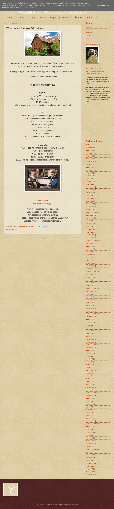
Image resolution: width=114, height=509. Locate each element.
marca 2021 (89, 198)
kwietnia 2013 (90, 409)
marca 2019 (89, 257)
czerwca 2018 (90, 277)
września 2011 (90, 452)
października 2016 (91, 314)
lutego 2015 (89, 362)
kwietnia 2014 (90, 376)
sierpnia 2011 (90, 455)
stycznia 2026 (90, 144)
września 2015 (90, 347)
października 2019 (91, 240)
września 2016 (90, 316)
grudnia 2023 (90, 161)
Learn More (100, 5)
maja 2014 (89, 373)
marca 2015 (89, 359)
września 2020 (90, 215)
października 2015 (91, 345)
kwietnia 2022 (90, 181)
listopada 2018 (90, 268)
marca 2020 (89, 232)
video (42, 17)
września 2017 (90, 291)
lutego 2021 (89, 201)
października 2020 (91, 212)
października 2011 (91, 449)
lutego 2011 (89, 469)
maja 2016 (89, 325)
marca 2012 (89, 438)
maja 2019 (89, 252)
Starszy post (76, 238)
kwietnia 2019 (90, 254)
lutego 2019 (89, 260)
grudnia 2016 (90, 308)
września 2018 (90, 274)
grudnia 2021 (90, 187)
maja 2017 (89, 294)
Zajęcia (88, 35)
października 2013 (91, 393)
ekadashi (66, 17)
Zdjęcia (88, 38)
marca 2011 (89, 466)
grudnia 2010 (90, 474)
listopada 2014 (90, 367)
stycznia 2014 (90, 384)
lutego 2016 (89, 333)
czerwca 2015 (90, 353)
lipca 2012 (89, 429)
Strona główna (43, 238)
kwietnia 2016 (90, 328)
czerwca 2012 (90, 432)
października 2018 (91, 271)
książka (53, 17)
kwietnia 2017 (90, 297)
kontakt (79, 17)
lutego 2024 (89, 156)
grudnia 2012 (90, 421)
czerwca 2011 (90, 457)
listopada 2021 (90, 190)
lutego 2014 (89, 381)
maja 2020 (89, 226)
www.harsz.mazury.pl (42, 204)
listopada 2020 (90, 209)
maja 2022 (89, 178)
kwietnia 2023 (90, 170)
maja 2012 (89, 435)
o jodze (20, 17)
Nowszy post (9, 238)
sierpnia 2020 (90, 218)
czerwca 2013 (90, 404)
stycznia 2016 (90, 336)
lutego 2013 (89, 415)
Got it (109, 5)
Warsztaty (14, 229)
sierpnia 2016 (90, 319)
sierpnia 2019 (90, 246)
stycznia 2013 (90, 418)
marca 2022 (89, 184)
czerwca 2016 (90, 322)
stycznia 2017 (90, 305)
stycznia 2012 (90, 440)
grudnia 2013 (90, 387)
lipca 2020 (89, 221)
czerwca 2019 (90, 249)
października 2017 (91, 288)
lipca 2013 (89, 401)
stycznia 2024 (90, 159)
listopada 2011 (90, 446)
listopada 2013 (90, 390)
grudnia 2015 (90, 339)
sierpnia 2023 (90, 167)
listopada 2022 (90, 175)
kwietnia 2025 (90, 147)
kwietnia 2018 (90, 283)
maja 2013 (89, 407)
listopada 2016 (90, 311)
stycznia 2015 (90, 364)
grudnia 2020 (90, 207)
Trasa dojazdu (42, 201)
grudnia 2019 (90, 235)
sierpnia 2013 (90, 398)
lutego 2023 (89, 173)
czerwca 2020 (90, 223)
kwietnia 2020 (90, 229)
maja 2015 (89, 356)
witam (10, 17)
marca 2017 (89, 300)
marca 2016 (89, 331)
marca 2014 (89, 378)
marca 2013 (89, 412)
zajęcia (32, 17)
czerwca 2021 (90, 192)
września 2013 (90, 395)
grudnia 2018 (90, 266)
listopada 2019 (90, 238)
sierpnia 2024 (90, 150)
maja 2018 (89, 280)
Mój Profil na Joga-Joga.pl (93, 68)
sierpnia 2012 (90, 426)
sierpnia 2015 (90, 350)
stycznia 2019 (90, 263)
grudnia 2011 (90, 443)
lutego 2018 (89, 285)
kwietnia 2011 (90, 463)
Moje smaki (89, 27)
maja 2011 (89, 460)
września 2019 (90, 243)
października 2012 (91, 424)
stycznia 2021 (90, 204)
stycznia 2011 (90, 472)
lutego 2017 (89, 302)
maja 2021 (89, 195)
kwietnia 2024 (90, 153)
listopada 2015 (90, 342)
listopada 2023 (90, 164)
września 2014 (90, 370)
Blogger (75, 504)
